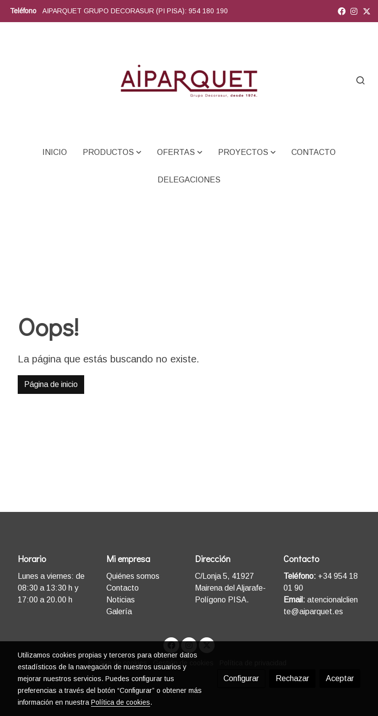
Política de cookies (120, 702)
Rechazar (292, 678)
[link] (189, 80)
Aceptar (340, 678)
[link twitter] (367, 11)
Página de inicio (51, 384)
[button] (112, 152)
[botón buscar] (360, 80)
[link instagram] (353, 11)
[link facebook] (342, 11)
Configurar (241, 678)
